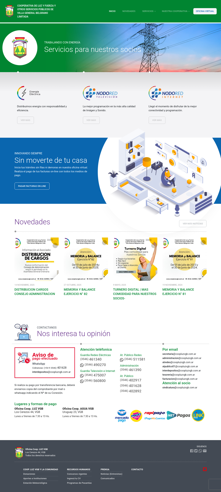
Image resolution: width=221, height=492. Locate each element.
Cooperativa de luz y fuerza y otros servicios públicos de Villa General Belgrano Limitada (36, 11)
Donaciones (29, 474)
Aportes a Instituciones (35, 478)
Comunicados (108, 478)
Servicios (147, 11)
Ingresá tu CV (74, 478)
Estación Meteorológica (35, 483)
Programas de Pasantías (79, 483)
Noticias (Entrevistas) (111, 474)
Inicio (112, 11)
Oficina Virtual (205, 11)
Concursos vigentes (77, 474)
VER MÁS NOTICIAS (193, 223)
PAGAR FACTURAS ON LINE (32, 186)
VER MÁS (25, 120)
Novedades (129, 11)
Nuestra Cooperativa (174, 11)
